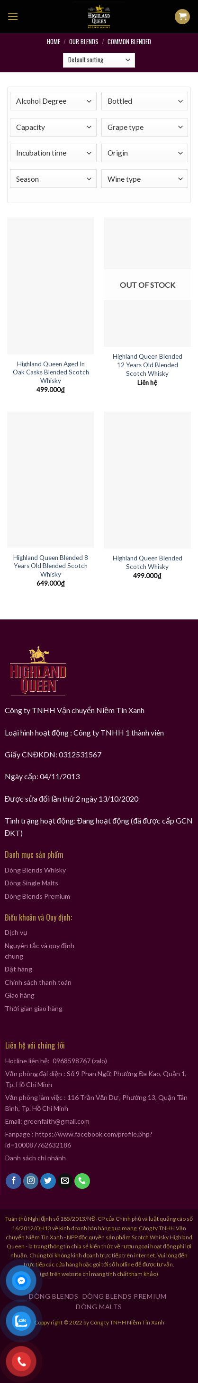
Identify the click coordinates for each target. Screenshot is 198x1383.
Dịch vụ (16, 932)
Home (53, 41)
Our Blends (84, 41)
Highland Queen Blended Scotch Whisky (147, 562)
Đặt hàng (18, 969)
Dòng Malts (99, 1307)
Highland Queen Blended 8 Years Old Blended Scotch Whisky (50, 566)
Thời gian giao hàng (34, 1008)
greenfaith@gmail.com (57, 1121)
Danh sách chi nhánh (35, 1158)
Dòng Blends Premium (37, 896)
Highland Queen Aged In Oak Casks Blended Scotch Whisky (51, 372)
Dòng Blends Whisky (35, 870)
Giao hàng (20, 995)
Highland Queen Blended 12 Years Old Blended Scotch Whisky (147, 365)
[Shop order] (99, 60)
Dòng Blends (54, 1296)
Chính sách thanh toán (38, 982)
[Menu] (12, 16)
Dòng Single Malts (31, 883)
